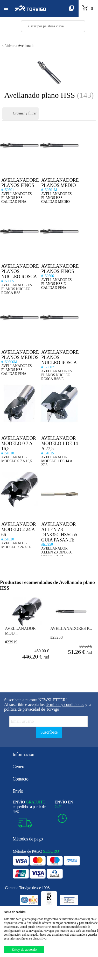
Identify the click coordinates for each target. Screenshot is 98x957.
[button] (6, 9)
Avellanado (18, 46)
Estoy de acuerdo (24, 950)
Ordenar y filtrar (20, 113)
